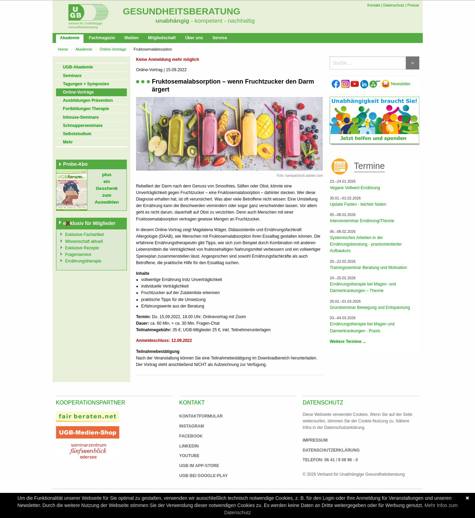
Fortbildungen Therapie (86, 108)
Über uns (194, 37)
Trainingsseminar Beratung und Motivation (368, 267)
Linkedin (189, 446)
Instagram (191, 426)
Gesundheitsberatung (182, 11)
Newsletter (396, 84)
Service (219, 37)
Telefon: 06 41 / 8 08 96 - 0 (330, 459)
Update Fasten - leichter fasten (358, 204)
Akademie (70, 37)
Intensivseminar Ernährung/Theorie (362, 220)
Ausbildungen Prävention (88, 100)
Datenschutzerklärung (331, 450)
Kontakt (373, 5)
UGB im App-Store (196, 465)
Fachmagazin (102, 37)
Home (63, 49)
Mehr (68, 142)
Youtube (189, 455)
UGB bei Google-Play (196, 475)
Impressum (315, 440)
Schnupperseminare (82, 125)
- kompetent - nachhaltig (222, 20)
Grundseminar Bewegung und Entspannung (370, 307)
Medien (131, 37)
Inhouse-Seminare (81, 117)
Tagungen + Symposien (86, 84)
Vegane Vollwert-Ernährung (355, 187)
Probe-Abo (75, 164)
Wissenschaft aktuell (84, 241)
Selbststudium (77, 133)
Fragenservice (78, 254)
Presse (413, 5)
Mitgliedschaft (162, 37)
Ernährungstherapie (83, 261)
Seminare (72, 75)
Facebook (191, 436)
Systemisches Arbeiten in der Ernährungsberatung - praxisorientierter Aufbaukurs (365, 244)
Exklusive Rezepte (82, 248)
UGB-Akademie (78, 67)
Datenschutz (393, 5)
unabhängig (172, 20)
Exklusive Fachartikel (84, 234)
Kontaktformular (201, 416)
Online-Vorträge (113, 49)
